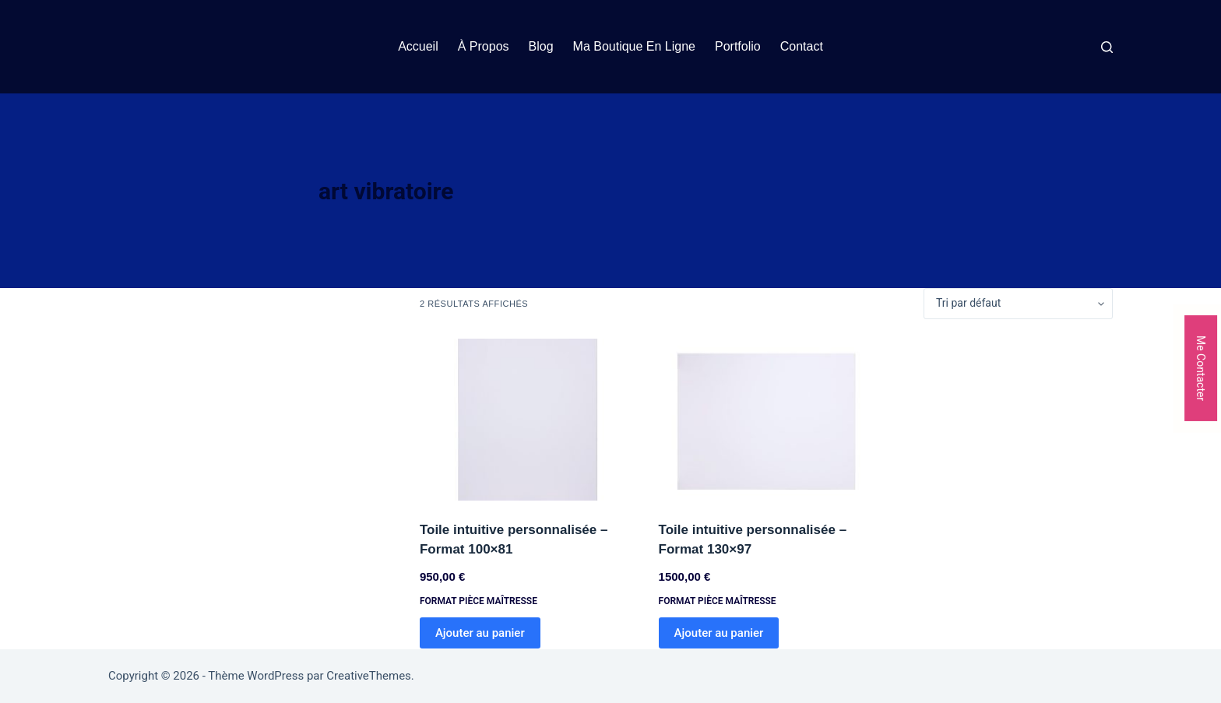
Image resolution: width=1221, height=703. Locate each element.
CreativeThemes (368, 676)
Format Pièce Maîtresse (478, 601)
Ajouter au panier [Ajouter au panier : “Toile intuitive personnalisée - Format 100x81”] (480, 633)
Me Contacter (1201, 367)
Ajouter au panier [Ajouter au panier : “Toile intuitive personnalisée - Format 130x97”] (719, 633)
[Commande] (1018, 303)
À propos (483, 46)
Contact (801, 46)
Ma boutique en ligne (634, 46)
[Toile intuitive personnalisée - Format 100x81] (527, 420)
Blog (541, 46)
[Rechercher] (1107, 47)
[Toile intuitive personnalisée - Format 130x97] (766, 420)
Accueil (418, 46)
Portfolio (738, 46)
